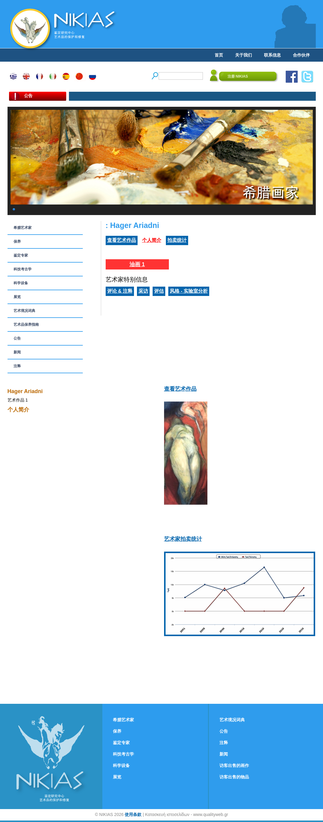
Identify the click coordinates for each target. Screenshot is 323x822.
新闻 (17, 352)
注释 (17, 366)
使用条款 (133, 814)
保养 (17, 241)
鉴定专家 (21, 255)
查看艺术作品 (121, 240)
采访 (143, 291)
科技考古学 (23, 269)
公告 (17, 338)
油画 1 (137, 264)
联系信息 (272, 55)
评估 (159, 291)
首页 (219, 55)
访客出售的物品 (234, 776)
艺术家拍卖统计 (183, 539)
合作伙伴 (301, 55)
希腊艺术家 (23, 228)
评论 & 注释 (119, 291)
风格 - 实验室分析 (189, 291)
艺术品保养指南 (26, 324)
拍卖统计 (177, 240)
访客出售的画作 (234, 765)
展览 (17, 297)
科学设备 (21, 283)
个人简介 (151, 240)
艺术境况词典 (24, 311)
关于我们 (243, 55)
